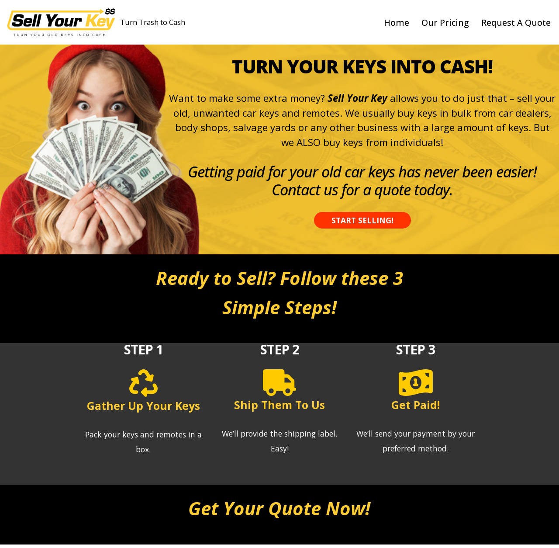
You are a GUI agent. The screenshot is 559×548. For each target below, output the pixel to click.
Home (394, 22)
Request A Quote (515, 22)
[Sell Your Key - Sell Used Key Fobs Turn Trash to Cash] (96, 22)
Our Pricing (444, 22)
